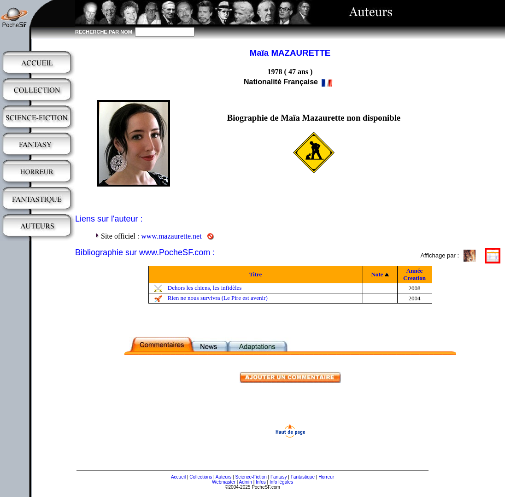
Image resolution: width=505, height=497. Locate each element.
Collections (200, 476)
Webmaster (223, 482)
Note (377, 274)
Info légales (281, 482)
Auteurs (223, 476)
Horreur (326, 476)
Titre (255, 274)
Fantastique (303, 476)
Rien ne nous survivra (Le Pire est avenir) (218, 297)
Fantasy (278, 476)
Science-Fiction (250, 476)
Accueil (178, 476)
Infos (261, 482)
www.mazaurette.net (171, 236)
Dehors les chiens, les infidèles (205, 287)
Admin (245, 482)
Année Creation (414, 274)
